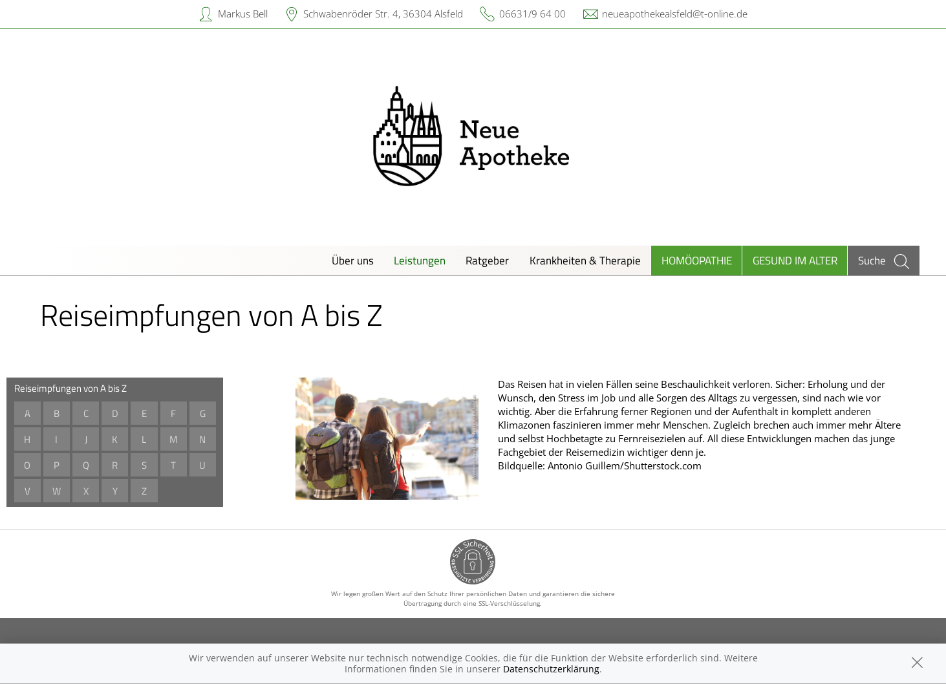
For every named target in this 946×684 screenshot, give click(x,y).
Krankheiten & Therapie (585, 260)
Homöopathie (696, 260)
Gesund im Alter (795, 260)
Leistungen (420, 260)
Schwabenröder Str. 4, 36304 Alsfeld (383, 13)
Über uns (353, 260)
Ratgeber (487, 260)
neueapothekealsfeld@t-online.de (674, 13)
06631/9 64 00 (532, 13)
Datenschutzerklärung (551, 669)
